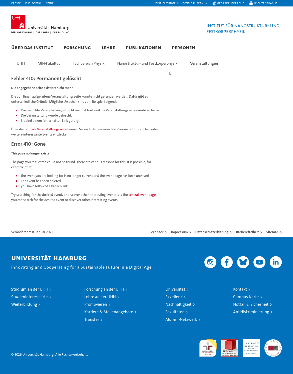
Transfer (91, 319)
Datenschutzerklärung (211, 232)
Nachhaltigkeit (178, 304)
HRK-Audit (250, 341)
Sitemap (272, 232)
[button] (181, 3)
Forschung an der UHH (104, 289)
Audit (225, 341)
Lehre (108, 47)
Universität (175, 289)
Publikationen (143, 47)
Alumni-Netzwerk (181, 319)
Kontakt (240, 289)
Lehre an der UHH (100, 296)
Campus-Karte (246, 296)
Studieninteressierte (29, 296)
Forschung (77, 47)
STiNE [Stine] (50, 3)
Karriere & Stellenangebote (108, 312)
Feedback (156, 232)
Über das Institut (32, 47)
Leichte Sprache (265, 3)
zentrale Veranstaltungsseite (45, 129)
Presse (16, 3)
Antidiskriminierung (251, 312)
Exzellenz (173, 296)
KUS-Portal (33, 3)
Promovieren (95, 304)
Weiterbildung (24, 304)
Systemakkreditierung (273, 341)
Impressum (179, 232)
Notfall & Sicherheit (250, 304)
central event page (142, 194)
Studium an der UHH (29, 289)
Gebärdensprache (230, 3)
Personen (183, 47)
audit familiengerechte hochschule (208, 346)
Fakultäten (175, 312)
